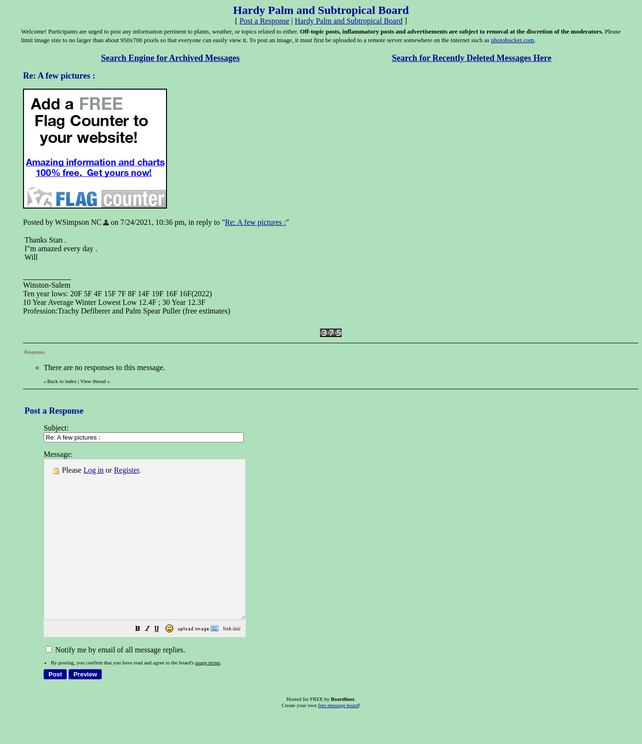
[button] (162, 661)
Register (126, 470)
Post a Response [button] (264, 21)
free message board (338, 737)
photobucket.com (512, 40)
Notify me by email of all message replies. (115, 681)
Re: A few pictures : (255, 222)
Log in (93, 470)
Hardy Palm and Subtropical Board (349, 21)
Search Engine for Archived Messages (170, 58)
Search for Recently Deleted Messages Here (471, 58)
